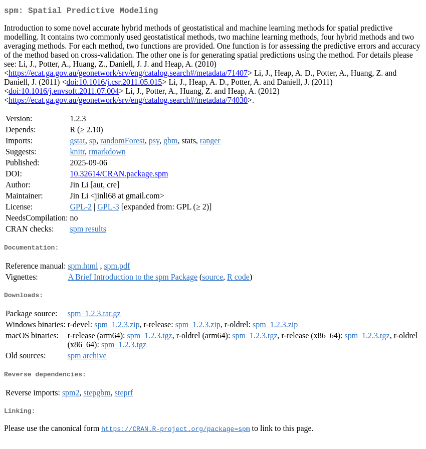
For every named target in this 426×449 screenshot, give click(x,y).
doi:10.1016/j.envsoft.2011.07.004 (64, 93)
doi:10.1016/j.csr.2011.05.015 (114, 84)
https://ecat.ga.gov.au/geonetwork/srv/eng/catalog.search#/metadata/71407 (128, 75)
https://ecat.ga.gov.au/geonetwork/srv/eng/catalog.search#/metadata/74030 (128, 102)
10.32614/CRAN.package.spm (119, 175)
